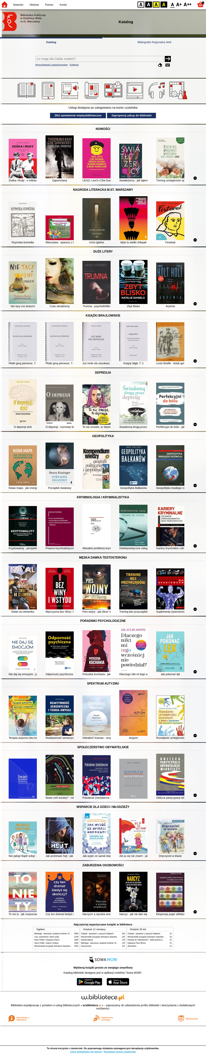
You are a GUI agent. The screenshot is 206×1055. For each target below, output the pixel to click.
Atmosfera (132, 946)
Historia (34, 4)
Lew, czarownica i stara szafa (46, 937)
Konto (63, 4)
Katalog (51, 42)
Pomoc (49, 4)
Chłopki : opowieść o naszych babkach (97, 934)
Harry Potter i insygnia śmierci (47, 940)
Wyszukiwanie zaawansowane (51, 64)
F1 (179, 4)
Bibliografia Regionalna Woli (154, 42)
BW (148, 4)
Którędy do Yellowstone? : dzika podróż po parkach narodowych (155, 940)
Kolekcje (74, 64)
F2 (187, 4)
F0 (172, 4)
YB (156, 4)
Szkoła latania (87, 940)
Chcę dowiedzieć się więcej (85, 1051)
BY (164, 4)
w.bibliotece (92, 1005)
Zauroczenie (86, 946)
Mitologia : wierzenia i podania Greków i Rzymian (55, 934)
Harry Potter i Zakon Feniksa (46, 943)
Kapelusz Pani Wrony (137, 943)
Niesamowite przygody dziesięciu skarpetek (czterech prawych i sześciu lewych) (68, 946)
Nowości (18, 4)
